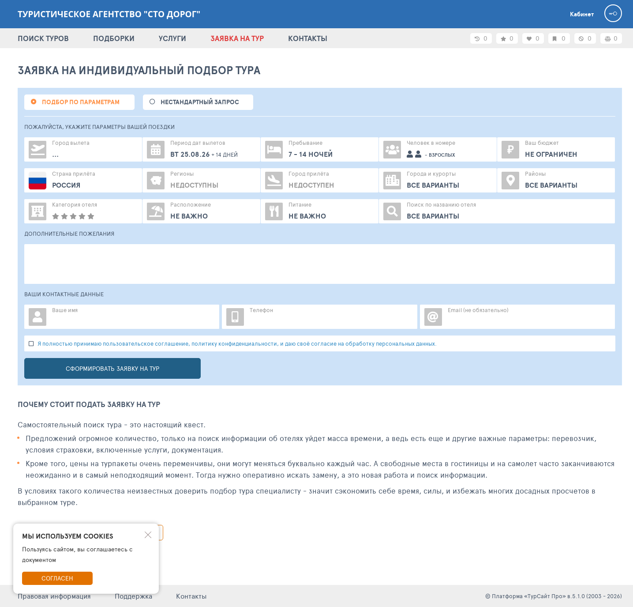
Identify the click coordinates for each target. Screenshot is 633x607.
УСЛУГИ (172, 38)
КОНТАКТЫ (307, 38)
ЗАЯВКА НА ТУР (237, 38)
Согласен (57, 578)
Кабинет (582, 14)
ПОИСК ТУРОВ (43, 38)
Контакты (191, 596)
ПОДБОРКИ (114, 38)
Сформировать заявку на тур (112, 368)
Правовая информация (54, 596)
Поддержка (133, 596)
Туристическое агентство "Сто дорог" (109, 14)
